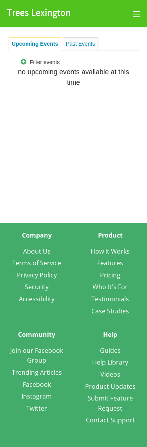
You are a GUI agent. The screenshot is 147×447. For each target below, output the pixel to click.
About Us (37, 251)
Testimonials (110, 299)
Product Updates (110, 386)
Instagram (37, 396)
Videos (110, 374)
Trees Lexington (39, 13)
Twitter (36, 408)
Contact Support (110, 420)
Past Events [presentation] (80, 44)
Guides (110, 350)
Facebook (37, 384)
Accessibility (36, 299)
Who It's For (110, 287)
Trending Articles (37, 372)
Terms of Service (36, 263)
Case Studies (110, 311)
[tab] (35, 43)
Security (37, 287)
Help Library (110, 362)
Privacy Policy (37, 275)
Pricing (110, 275)
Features (110, 263)
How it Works (110, 251)
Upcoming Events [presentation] (35, 44)
